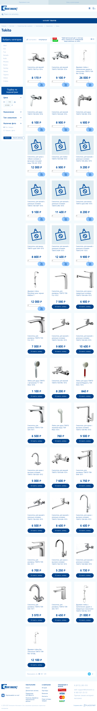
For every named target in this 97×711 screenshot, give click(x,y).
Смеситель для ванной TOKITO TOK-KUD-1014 (60, 113)
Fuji (4, 52)
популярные (43, 40)
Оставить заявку (60, 307)
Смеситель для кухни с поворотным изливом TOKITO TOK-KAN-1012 (84, 293)
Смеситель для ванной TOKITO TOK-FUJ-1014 (36, 68)
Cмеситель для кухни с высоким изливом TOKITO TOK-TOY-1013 (60, 562)
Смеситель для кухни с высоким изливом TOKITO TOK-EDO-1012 (36, 472)
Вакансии (45, 693)
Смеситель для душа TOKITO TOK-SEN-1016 (35, 113)
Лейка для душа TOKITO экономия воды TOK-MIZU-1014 (60, 428)
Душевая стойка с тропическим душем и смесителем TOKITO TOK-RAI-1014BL (84, 70)
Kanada (5, 55)
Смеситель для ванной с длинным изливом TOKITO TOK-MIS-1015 (60, 338)
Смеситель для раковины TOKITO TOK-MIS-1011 (35, 562)
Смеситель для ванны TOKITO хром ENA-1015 (84, 203)
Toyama (6, 75)
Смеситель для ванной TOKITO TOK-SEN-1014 (60, 68)
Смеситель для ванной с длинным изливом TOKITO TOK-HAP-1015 (36, 204)
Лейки (5, 78)
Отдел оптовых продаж (46, 700)
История (44, 688)
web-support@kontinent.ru (84, 690)
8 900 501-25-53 (80, 693)
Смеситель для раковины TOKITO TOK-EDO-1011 (35, 607)
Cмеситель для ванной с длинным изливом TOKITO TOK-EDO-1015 (36, 517)
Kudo (5, 58)
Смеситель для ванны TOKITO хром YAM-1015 (36, 247)
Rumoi (5, 65)
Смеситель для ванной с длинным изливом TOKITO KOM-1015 (60, 248)
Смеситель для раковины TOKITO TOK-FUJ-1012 (60, 293)
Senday (5, 68)
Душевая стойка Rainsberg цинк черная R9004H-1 (36, 293)
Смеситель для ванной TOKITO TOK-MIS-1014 (60, 382)
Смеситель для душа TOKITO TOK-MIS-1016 (83, 113)
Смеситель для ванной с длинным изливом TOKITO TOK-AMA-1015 (84, 159)
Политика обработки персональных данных (32, 699)
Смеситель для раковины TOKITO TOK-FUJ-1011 (35, 338)
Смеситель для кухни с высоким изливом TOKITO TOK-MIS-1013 (84, 428)
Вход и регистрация (72, 2)
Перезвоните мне (24, 2)
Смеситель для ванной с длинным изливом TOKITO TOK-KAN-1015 (60, 517)
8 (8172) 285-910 (81, 686)
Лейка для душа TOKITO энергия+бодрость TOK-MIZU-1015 (84, 383)
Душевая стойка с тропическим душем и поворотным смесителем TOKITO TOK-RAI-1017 (84, 608)
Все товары (9, 127)
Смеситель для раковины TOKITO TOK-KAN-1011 (84, 472)
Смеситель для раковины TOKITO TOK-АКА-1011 (60, 607)
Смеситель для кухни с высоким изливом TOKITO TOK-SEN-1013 (84, 517)
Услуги (28, 688)
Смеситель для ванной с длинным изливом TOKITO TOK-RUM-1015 (84, 562)
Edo (4, 49)
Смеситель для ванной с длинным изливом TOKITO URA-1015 (60, 204)
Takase (5, 71)
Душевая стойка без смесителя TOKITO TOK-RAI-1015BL (36, 652)
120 (45, 674)
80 (42, 674)
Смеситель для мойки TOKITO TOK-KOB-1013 (59, 158)
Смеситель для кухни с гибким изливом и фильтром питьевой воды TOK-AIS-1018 (36, 160)
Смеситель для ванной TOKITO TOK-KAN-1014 (60, 471)
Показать (7, 137)
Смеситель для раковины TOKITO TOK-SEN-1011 (35, 428)
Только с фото (10, 130)
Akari (5, 45)
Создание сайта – (78, 705)
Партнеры (45, 690)
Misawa (5, 62)
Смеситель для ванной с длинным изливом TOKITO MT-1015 (84, 248)
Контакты (45, 696)
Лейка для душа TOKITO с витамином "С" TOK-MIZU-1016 (36, 383)
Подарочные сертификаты (30, 694)
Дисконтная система (32, 690)
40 (39, 674)
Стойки (5, 81)
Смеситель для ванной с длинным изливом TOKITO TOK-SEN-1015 (84, 338)
